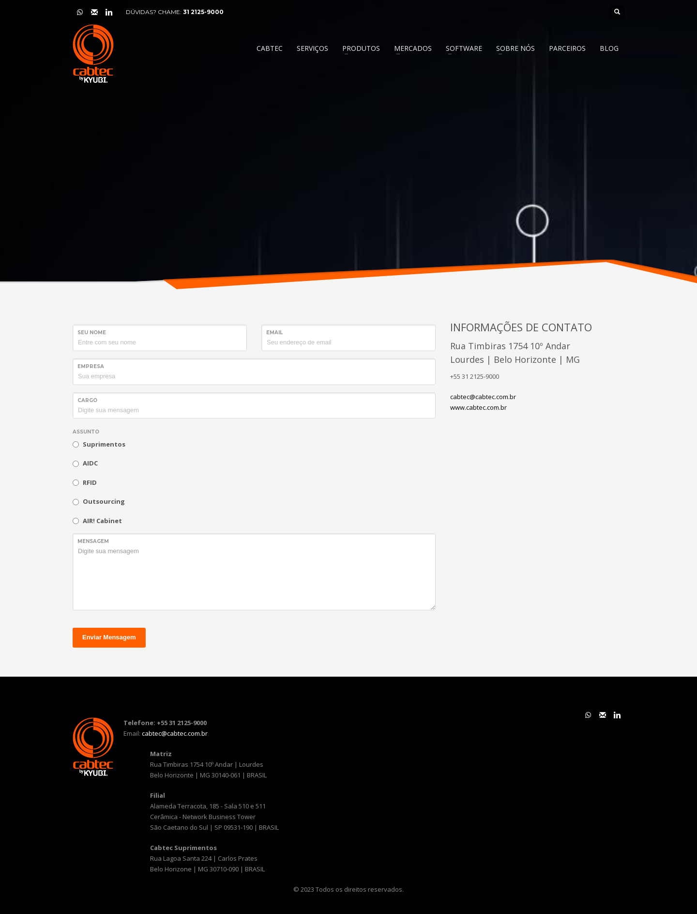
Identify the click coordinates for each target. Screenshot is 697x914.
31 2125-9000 (203, 11)
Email (274, 332)
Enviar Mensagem (109, 637)
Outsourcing (104, 501)
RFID (90, 482)
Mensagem (93, 541)
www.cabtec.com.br (478, 407)
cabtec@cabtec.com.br (483, 396)
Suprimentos (104, 444)
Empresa (90, 366)
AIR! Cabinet (102, 520)
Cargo (87, 400)
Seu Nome (91, 332)
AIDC (90, 463)
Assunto (86, 432)
